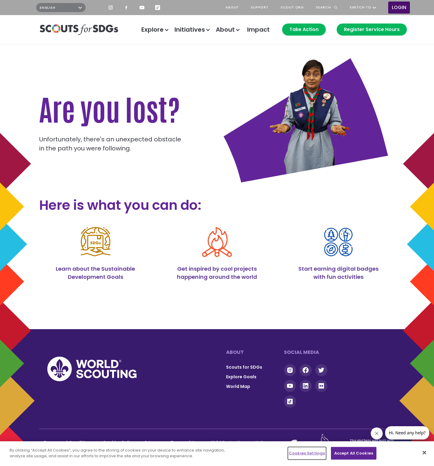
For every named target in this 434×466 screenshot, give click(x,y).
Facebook (126, 7)
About (225, 29)
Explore (152, 29)
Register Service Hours (372, 29)
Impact (258, 29)
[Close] (424, 452)
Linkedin (306, 386)
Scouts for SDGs (244, 367)
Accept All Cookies (353, 453)
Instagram (111, 7)
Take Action (304, 29)
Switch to (360, 7)
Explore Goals (241, 376)
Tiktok (290, 401)
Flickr (321, 386)
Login (399, 7)
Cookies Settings (307, 453)
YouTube (142, 7)
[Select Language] (61, 7)
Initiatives (190, 29)
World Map (238, 386)
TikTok (158, 7)
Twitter (321, 370)
